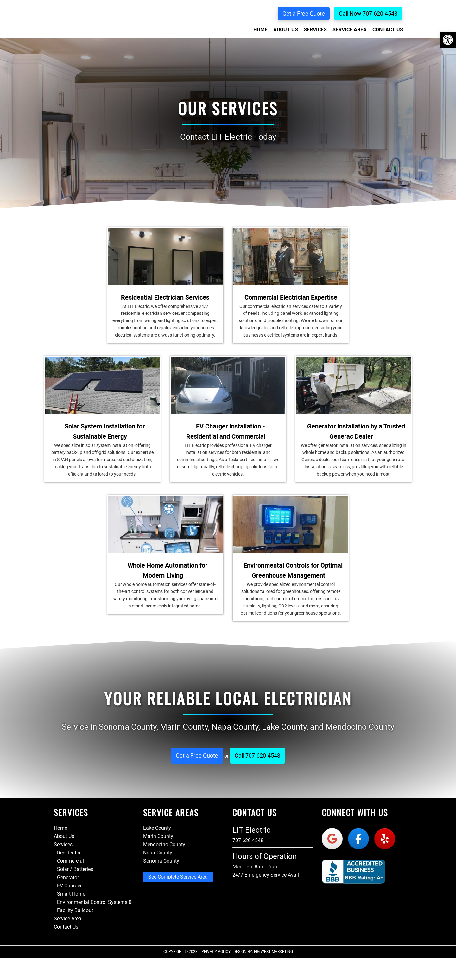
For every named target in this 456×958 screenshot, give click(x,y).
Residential (69, 853)
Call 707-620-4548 (257, 755)
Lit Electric (74, 33)
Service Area (67, 919)
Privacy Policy (216, 951)
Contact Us (66, 927)
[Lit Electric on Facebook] (358, 838)
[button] (448, 40)
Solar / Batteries (75, 869)
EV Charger (69, 886)
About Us (64, 836)
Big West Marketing (273, 951)
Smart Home (71, 894)
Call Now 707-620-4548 (368, 13)
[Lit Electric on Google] (332, 838)
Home (60, 828)
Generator (68, 877)
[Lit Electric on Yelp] (384, 838)
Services (63, 844)
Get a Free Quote (303, 13)
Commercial (70, 861)
